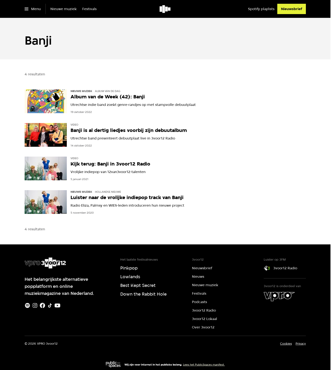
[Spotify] (27, 305)
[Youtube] (57, 305)
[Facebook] (42, 305)
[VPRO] (279, 296)
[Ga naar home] (165, 9)
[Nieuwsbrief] (291, 9)
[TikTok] (50, 305)
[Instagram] (35, 305)
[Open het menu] (33, 9)
